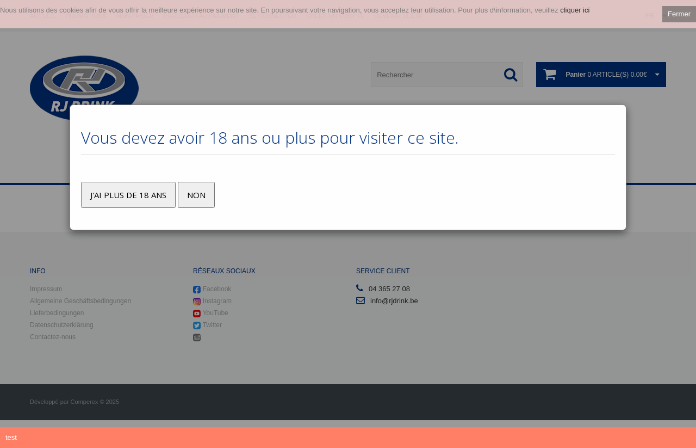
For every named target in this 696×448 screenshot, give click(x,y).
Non (196, 194)
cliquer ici (574, 10)
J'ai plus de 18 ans (128, 194)
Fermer (679, 14)
